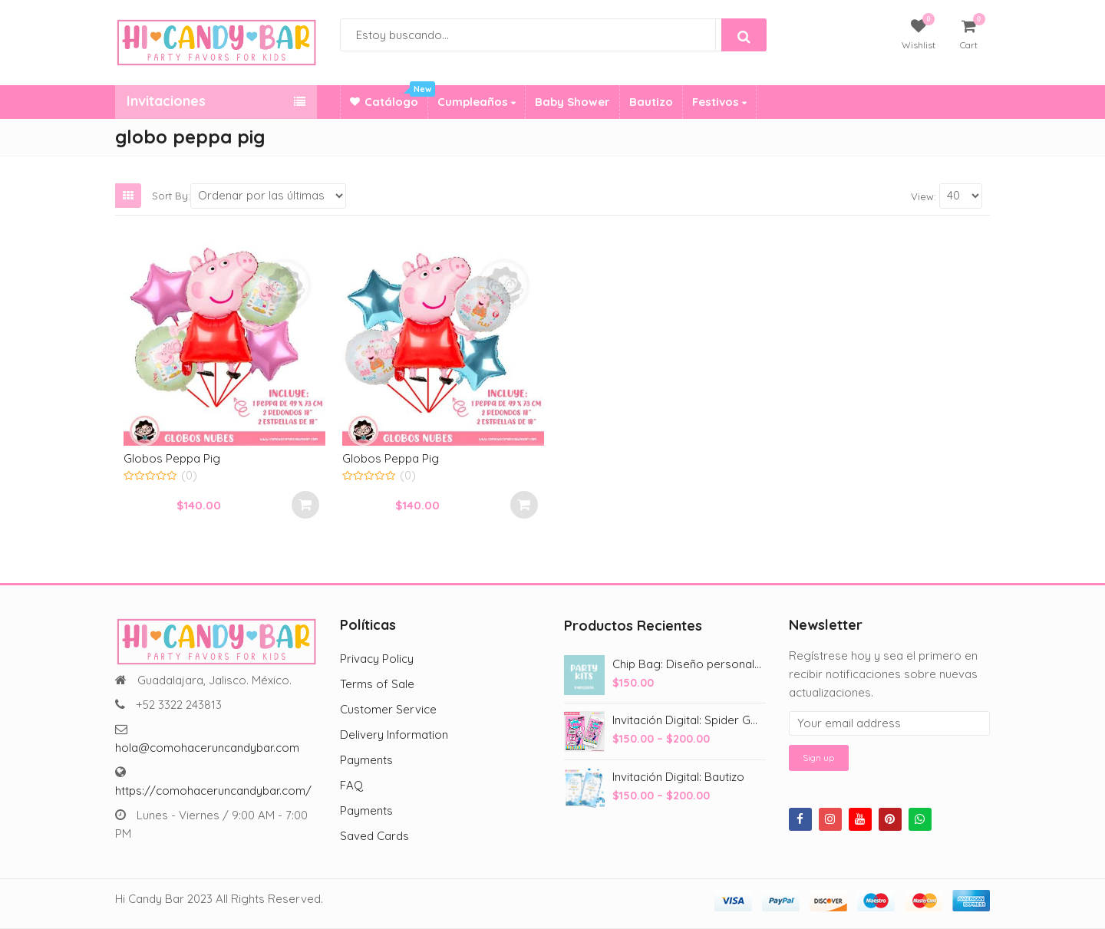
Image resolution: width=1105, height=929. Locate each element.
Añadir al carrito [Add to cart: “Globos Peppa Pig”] (305, 505)
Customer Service (388, 709)
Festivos (719, 101)
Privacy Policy (377, 658)
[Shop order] (268, 196)
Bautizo (651, 101)
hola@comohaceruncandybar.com (207, 747)
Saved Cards (374, 836)
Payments (366, 760)
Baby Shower (572, 101)
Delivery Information (394, 734)
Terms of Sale (377, 684)
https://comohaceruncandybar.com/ (213, 790)
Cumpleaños (476, 101)
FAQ (351, 785)
